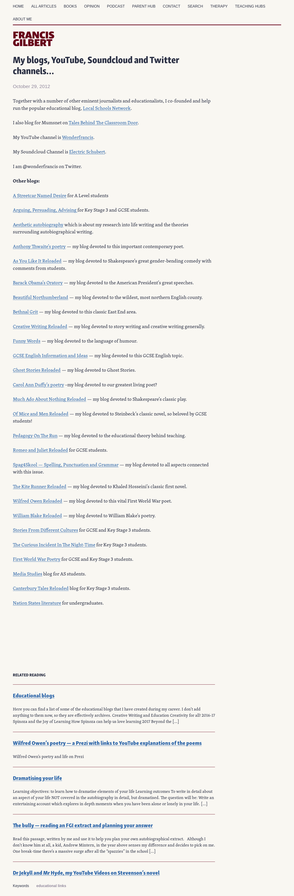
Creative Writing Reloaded (40, 326)
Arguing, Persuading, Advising (45, 209)
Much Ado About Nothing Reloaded (49, 398)
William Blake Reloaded (37, 515)
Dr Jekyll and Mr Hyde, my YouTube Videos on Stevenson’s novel (86, 872)
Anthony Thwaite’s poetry (39, 246)
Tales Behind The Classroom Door (103, 122)
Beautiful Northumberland (40, 297)
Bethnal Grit (25, 311)
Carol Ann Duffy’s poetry (38, 384)
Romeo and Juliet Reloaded (40, 449)
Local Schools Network (107, 108)
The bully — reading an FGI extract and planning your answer (83, 824)
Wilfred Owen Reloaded (37, 500)
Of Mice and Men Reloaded (40, 413)
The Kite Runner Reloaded (39, 486)
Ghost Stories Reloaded (37, 369)
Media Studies (27, 573)
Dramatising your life (37, 777)
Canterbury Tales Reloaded (41, 588)
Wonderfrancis (77, 137)
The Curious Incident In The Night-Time (54, 544)
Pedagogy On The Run (35, 435)
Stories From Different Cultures (45, 529)
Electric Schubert (87, 151)
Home (18, 6)
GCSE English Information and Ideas (50, 355)
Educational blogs (33, 695)
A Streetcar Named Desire (39, 195)
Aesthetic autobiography (38, 224)
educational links (51, 886)
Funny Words (26, 340)
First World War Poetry (36, 559)
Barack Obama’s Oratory (38, 282)
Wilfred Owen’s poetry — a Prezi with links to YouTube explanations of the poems (107, 742)
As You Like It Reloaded (37, 260)
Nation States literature (37, 602)
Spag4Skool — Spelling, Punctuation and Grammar (66, 464)
